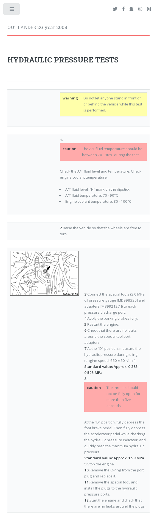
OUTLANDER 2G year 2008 (37, 27)
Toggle (12, 10)
